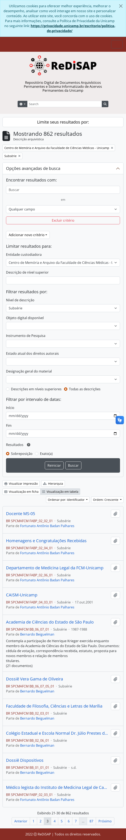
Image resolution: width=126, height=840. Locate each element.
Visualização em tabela (60, 492)
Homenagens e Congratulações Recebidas (46, 540)
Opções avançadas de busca (33, 168)
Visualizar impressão (21, 483)
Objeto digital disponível (25, 318)
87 (91, 821)
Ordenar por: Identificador (66, 500)
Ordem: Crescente (106, 500)
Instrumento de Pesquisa (25, 335)
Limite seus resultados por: (63, 122)
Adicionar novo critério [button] (27, 235)
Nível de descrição (20, 300)
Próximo (105, 821)
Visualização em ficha (21, 492)
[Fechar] (121, 6)
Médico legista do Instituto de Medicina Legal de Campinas (57, 787)
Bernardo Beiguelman (37, 634)
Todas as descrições (85, 389)
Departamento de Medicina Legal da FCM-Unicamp (54, 567)
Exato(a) (46, 453)
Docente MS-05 (20, 513)
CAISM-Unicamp (21, 594)
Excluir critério (63, 220)
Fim (9, 425)
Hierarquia (53, 483)
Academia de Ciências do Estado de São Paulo (50, 622)
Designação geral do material (29, 371)
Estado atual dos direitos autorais (32, 353)
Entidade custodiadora (24, 254)
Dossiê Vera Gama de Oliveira (34, 679)
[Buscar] (63, 190)
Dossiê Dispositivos (25, 760)
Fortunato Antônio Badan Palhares (47, 526)
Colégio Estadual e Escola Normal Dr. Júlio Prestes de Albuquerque (57, 733)
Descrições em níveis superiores (36, 389)
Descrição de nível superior (27, 272)
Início (10, 407)
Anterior (20, 821)
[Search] (64, 104)
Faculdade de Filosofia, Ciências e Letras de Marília (54, 706)
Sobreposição (22, 453)
